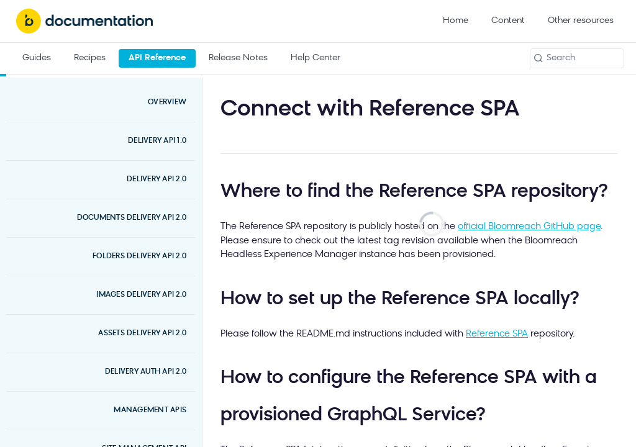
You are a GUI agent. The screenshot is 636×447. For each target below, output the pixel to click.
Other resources (581, 20)
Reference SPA (497, 334)
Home (455, 20)
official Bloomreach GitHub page (529, 227)
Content (508, 20)
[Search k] (577, 58)
